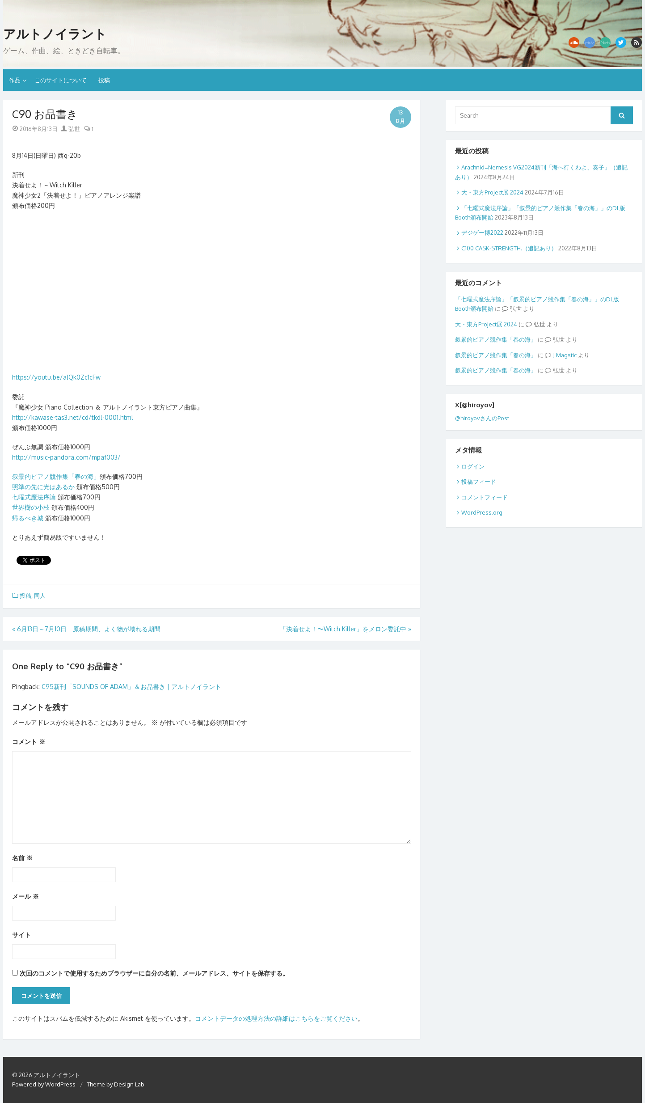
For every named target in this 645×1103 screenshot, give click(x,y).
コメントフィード (484, 497)
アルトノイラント (55, 34)
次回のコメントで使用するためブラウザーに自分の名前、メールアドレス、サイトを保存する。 (154, 973)
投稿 (104, 80)
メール (25, 896)
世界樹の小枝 (31, 507)
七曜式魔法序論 (34, 497)
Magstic (566, 355)
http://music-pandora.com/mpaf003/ (66, 457)
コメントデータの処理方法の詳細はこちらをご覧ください (276, 1018)
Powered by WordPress (44, 1084)
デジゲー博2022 (482, 232)
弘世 (70, 128)
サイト (21, 934)
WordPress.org (481, 512)
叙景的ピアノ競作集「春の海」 (56, 476)
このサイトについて (60, 80)
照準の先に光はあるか (43, 486)
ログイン (473, 466)
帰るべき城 (27, 518)
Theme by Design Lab (115, 1084)
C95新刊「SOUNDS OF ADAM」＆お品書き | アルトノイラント (131, 686)
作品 (15, 80)
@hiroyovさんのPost (482, 418)
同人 (40, 595)
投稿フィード (478, 481)
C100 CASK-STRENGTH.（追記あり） (509, 248)
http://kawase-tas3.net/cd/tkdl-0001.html (72, 417)
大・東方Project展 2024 (492, 192)
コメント (28, 741)
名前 (22, 858)
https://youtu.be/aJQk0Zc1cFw (56, 377)
